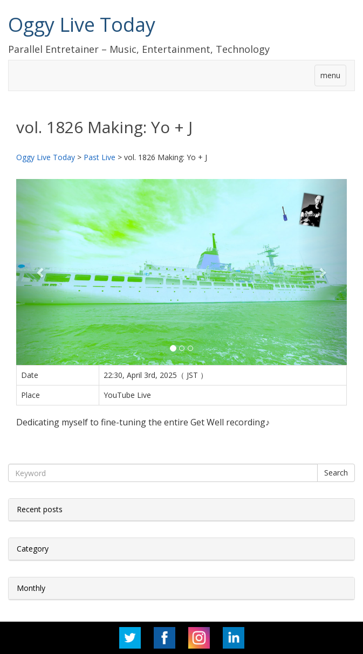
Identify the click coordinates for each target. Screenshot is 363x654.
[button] (41, 272)
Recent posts (40, 509)
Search (336, 472)
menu (330, 75)
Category (33, 548)
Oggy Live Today (81, 24)
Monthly (31, 588)
